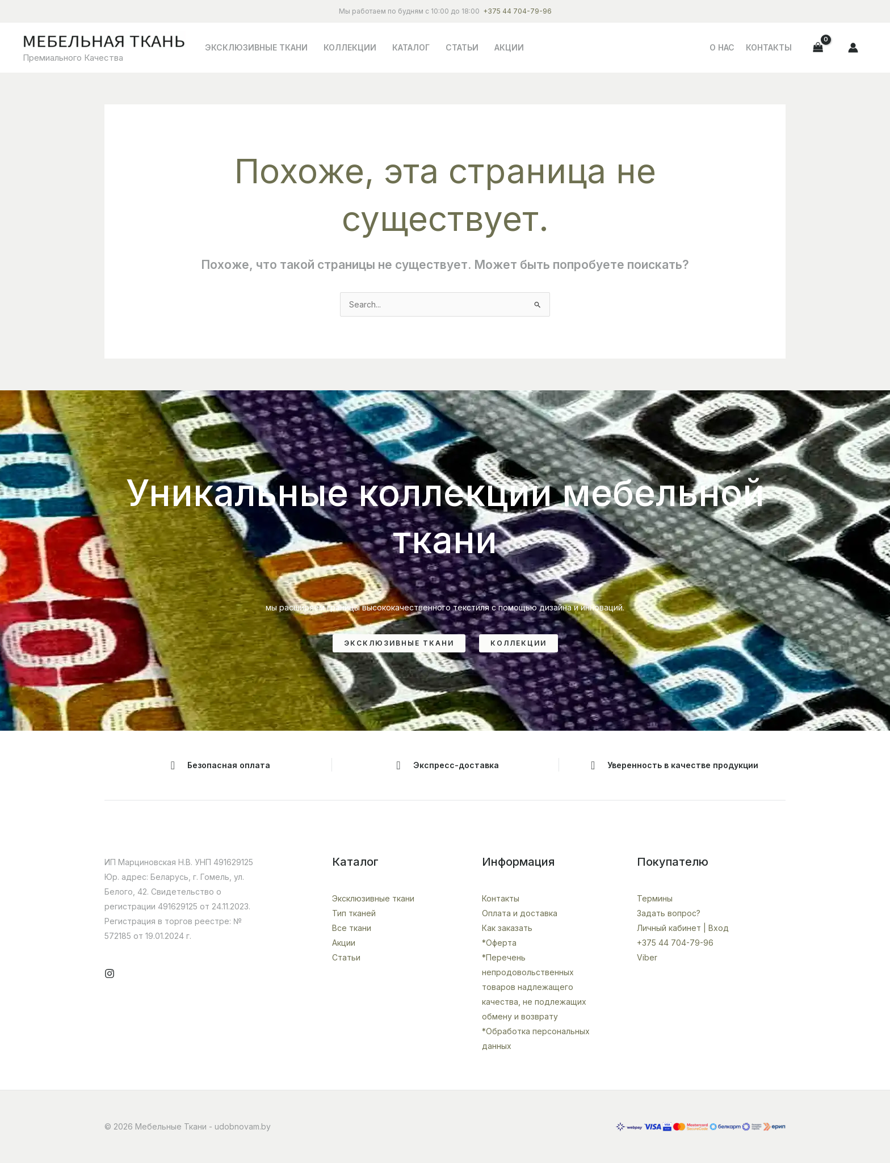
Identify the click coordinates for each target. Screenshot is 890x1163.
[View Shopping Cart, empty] (818, 48)
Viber (647, 957)
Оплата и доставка (519, 913)
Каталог (411, 47)
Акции (509, 47)
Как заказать (507, 928)
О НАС (722, 47)
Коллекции (350, 47)
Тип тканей (354, 913)
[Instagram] (109, 973)
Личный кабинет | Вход (683, 928)
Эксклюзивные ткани (256, 47)
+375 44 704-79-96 (517, 11)
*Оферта (499, 942)
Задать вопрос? (668, 913)
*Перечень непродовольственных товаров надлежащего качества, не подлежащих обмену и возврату (534, 987)
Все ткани (351, 928)
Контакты (769, 47)
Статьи (462, 47)
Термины (655, 898)
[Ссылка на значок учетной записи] (853, 48)
